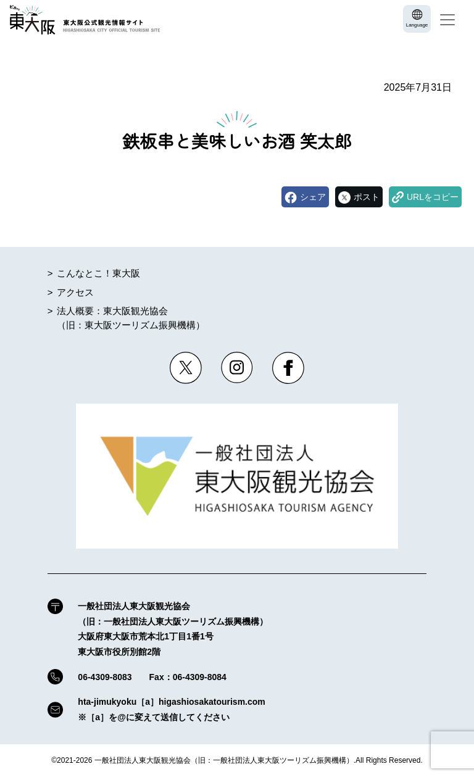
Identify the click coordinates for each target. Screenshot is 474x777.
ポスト (367, 197)
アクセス (75, 292)
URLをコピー (433, 197)
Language (417, 25)
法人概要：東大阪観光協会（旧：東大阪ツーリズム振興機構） (131, 317)
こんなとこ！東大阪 (98, 273)
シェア (313, 197)
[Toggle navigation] (447, 20)
